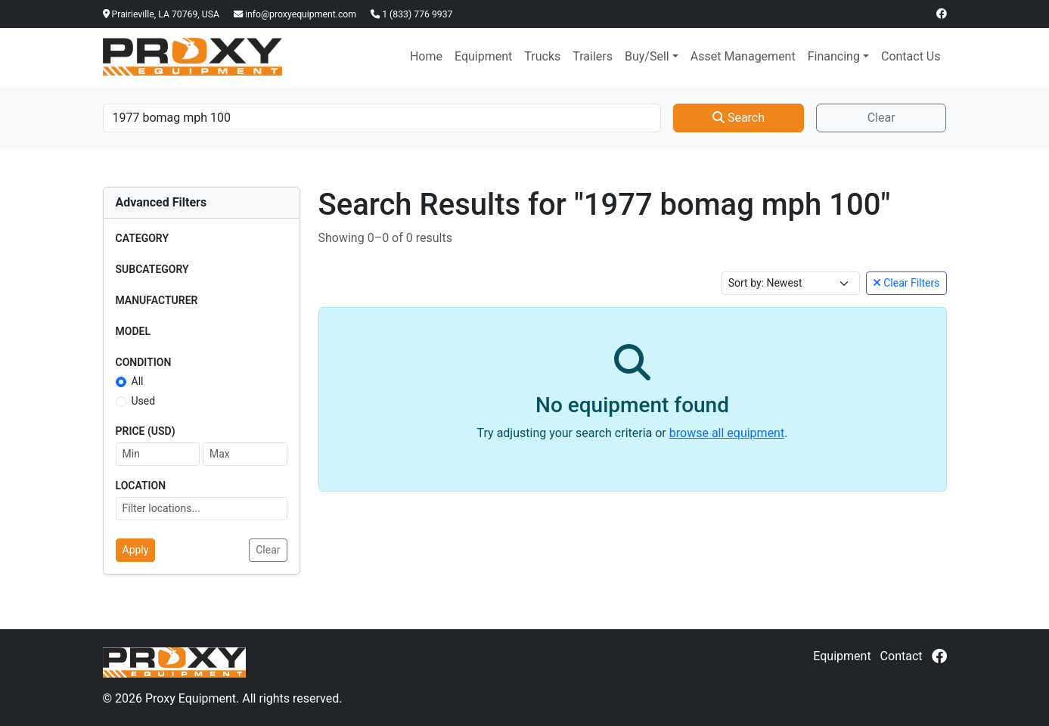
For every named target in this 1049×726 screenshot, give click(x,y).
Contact (901, 656)
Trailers (593, 56)
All (138, 381)
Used (144, 401)
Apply (136, 550)
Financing (834, 56)
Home (426, 56)
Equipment (483, 56)
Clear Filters (906, 283)
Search (738, 117)
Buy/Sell (647, 56)
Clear (881, 117)
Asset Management (743, 56)
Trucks (542, 56)
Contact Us (911, 56)
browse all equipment (726, 433)
